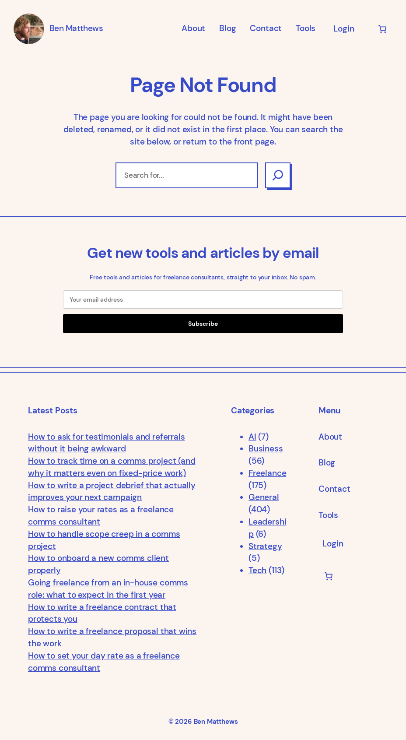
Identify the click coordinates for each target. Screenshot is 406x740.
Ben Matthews (76, 28)
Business (265, 449)
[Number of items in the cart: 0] (382, 29)
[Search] (277, 175)
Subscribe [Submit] (203, 324)
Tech (257, 570)
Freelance (267, 473)
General (263, 497)
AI (252, 437)
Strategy (265, 546)
